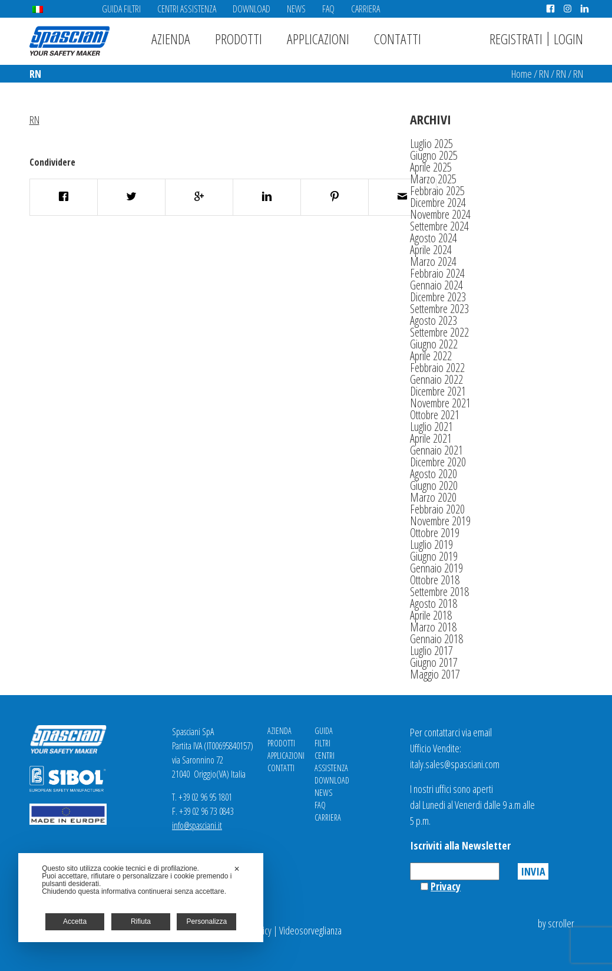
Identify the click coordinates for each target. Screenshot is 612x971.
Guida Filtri (121, 8)
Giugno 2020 (434, 485)
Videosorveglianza (310, 930)
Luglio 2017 (431, 651)
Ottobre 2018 (434, 580)
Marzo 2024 (433, 261)
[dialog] (140, 897)
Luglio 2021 (431, 427)
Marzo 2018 (433, 627)
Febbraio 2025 (437, 191)
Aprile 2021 (431, 438)
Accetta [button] (75, 921)
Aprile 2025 (431, 167)
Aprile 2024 (431, 250)
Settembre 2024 (439, 226)
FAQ (328, 8)
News (296, 8)
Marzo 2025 (433, 179)
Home (521, 74)
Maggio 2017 (435, 674)
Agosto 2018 (433, 603)
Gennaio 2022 (436, 379)
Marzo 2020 (433, 497)
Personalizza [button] (206, 921)
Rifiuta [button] (141, 921)
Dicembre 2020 (438, 462)
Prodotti (238, 38)
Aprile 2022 (431, 356)
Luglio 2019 (431, 544)
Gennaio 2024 (436, 285)
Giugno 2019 (434, 556)
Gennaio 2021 (436, 450)
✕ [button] (237, 869)
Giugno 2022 (434, 344)
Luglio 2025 (431, 144)
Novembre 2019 (440, 521)
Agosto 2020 (433, 474)
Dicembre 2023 (438, 297)
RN (544, 74)
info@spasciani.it (197, 825)
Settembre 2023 (439, 309)
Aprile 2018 (431, 615)
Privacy (446, 886)
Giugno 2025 (434, 155)
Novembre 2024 (440, 214)
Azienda (170, 38)
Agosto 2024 (433, 238)
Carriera (365, 8)
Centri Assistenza (186, 8)
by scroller (556, 923)
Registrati (515, 38)
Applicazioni (318, 38)
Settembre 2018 (439, 592)
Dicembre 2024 (438, 202)
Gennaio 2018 (436, 639)
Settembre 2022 (439, 332)
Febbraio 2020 (437, 509)
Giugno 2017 (434, 662)
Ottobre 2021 (434, 415)
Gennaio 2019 (436, 568)
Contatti (397, 38)
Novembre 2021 (440, 403)
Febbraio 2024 (437, 273)
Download (251, 8)
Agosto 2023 (433, 320)
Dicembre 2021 (438, 391)
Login (568, 38)
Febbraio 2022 (437, 368)
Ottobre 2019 (434, 533)
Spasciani (69, 41)
